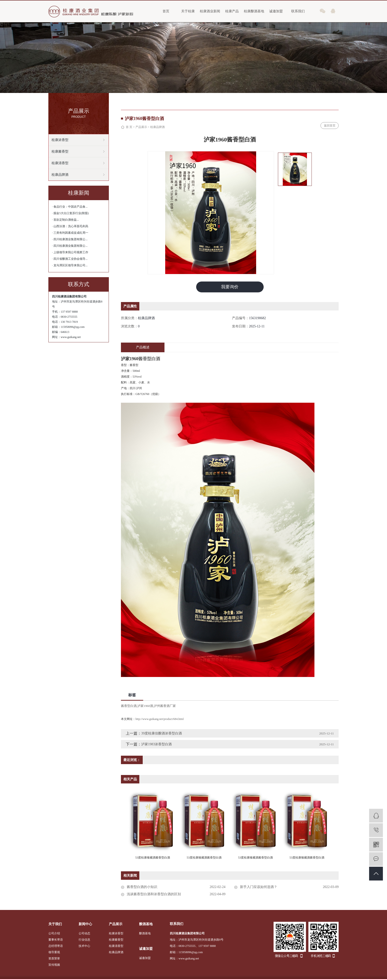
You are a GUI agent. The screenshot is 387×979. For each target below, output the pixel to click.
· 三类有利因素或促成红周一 (70, 232)
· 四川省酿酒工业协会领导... (70, 259)
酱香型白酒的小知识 (142, 887)
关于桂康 (188, 11)
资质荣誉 (54, 958)
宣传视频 (54, 964)
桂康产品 (232, 11)
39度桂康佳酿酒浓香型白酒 (161, 733)
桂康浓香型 (60, 140)
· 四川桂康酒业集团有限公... (70, 239)
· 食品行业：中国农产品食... (70, 206)
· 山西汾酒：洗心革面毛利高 (70, 226)
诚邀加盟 (276, 11)
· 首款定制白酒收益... (65, 219)
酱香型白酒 (129, 706)
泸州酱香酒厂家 (165, 706)
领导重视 (54, 952)
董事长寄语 (55, 939)
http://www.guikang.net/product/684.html (159, 719)
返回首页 (329, 125)
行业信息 (84, 939)
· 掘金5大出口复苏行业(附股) (70, 213)
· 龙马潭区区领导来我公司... (70, 265)
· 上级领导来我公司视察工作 (70, 252)
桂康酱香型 (60, 151)
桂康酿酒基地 (254, 11)
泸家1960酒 (145, 706)
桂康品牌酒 (60, 174)
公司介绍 (54, 933)
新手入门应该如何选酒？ (258, 887)
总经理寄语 (55, 946)
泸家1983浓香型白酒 (156, 744)
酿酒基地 (145, 933)
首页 (166, 11)
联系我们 (298, 11)
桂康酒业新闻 (210, 11)
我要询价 (229, 286)
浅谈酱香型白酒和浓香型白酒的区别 (154, 894)
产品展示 (141, 127)
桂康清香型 (60, 163)
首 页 (129, 127)
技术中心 (84, 946)
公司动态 (84, 933)
